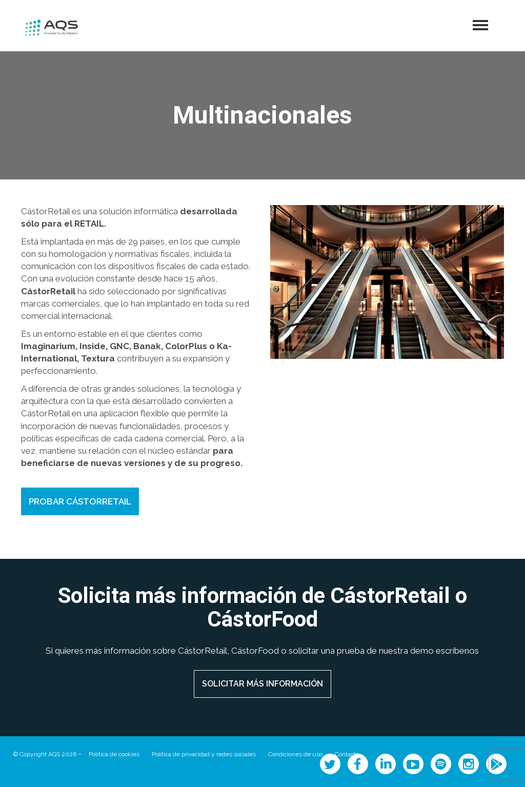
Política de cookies (114, 754)
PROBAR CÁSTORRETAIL (80, 501)
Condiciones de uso (295, 754)
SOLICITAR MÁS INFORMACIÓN (262, 684)
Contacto (347, 754)
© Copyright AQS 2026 (44, 754)
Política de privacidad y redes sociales (204, 754)
